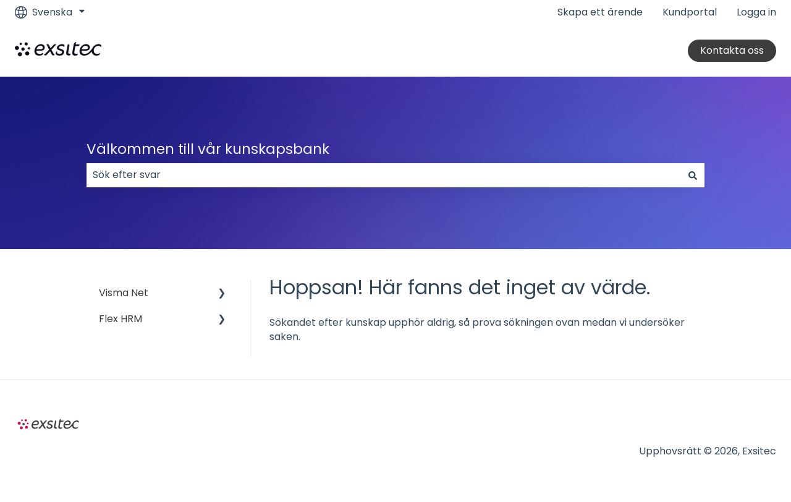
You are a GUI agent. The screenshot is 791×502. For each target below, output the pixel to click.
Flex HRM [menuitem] (120, 319)
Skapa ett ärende (600, 12)
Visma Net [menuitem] (123, 293)
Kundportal (689, 12)
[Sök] (692, 175)
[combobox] (384, 175)
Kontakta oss (732, 50)
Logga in (756, 12)
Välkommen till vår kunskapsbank (208, 149)
